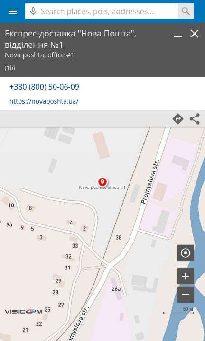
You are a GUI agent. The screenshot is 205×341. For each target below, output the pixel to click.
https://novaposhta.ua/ (43, 101)
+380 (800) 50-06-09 (44, 86)
